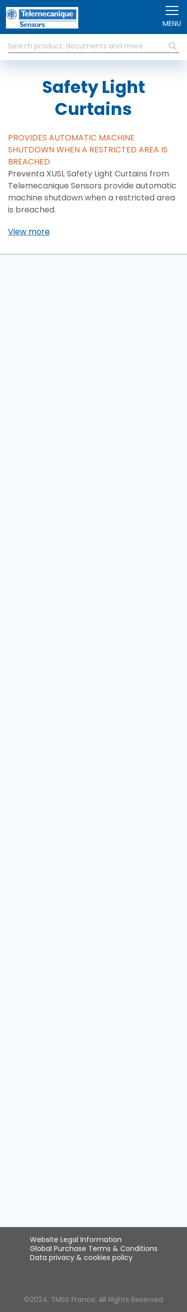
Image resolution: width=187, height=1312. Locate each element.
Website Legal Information (76, 1240)
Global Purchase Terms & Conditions (94, 1249)
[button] (29, 232)
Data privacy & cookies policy (81, 1258)
